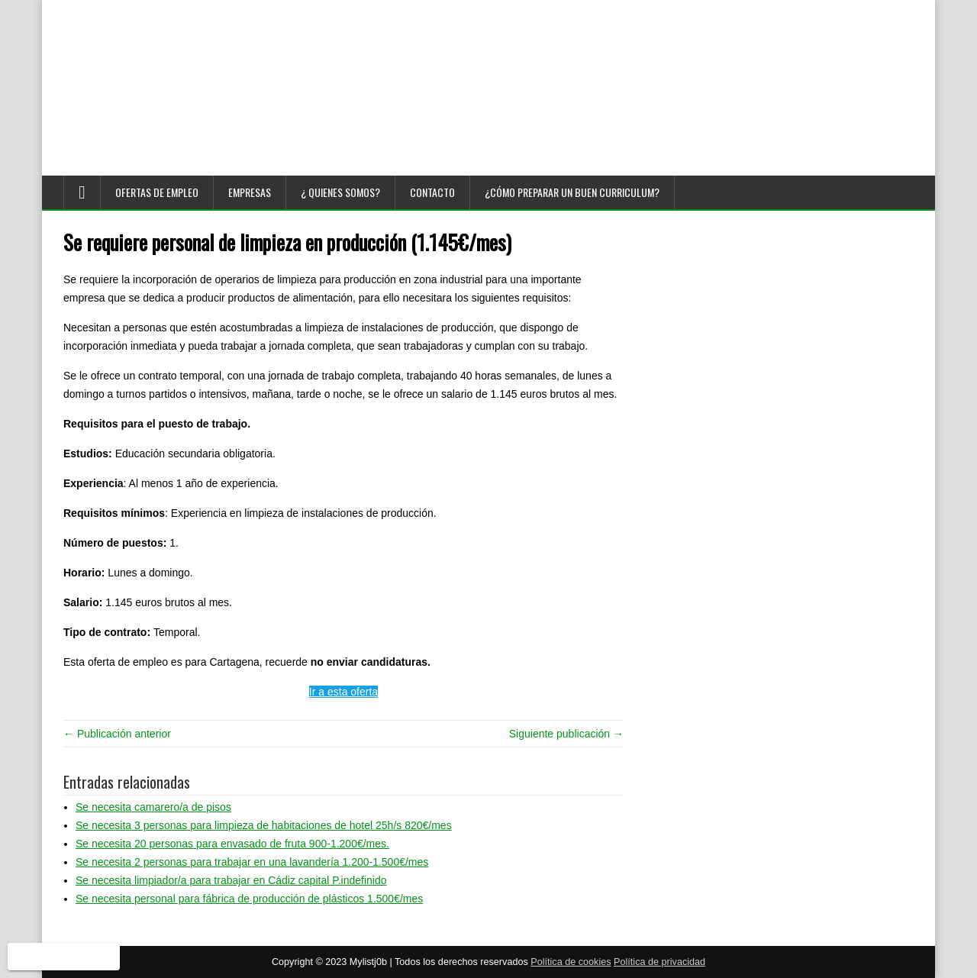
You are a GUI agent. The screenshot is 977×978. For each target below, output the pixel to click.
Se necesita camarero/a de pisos (153, 807)
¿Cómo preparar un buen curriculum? (572, 192)
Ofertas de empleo (156, 192)
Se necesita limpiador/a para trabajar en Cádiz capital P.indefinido (231, 880)
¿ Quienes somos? (340, 192)
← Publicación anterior (117, 734)
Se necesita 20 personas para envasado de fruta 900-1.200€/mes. (232, 844)
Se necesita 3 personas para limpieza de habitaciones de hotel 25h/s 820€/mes (264, 825)
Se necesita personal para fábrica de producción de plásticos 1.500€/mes (249, 898)
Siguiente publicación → (566, 734)
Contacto (432, 192)
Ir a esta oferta (343, 692)
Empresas (249, 192)
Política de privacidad (659, 962)
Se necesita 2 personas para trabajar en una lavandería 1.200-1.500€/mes (252, 862)
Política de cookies (570, 962)
